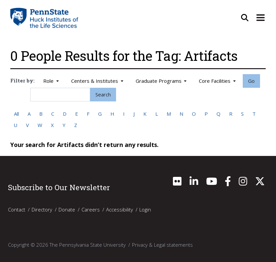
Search (103, 94)
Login (145, 209)
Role (49, 80)
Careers (90, 209)
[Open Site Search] (244, 18)
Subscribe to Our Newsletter (59, 187)
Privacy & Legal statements (162, 244)
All (16, 113)
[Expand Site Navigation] (260, 18)
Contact (16, 209)
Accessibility (119, 209)
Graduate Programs (159, 80)
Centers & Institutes (95, 80)
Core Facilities (215, 80)
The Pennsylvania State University (88, 244)
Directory (42, 209)
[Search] (60, 94)
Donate (67, 209)
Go (251, 80)
